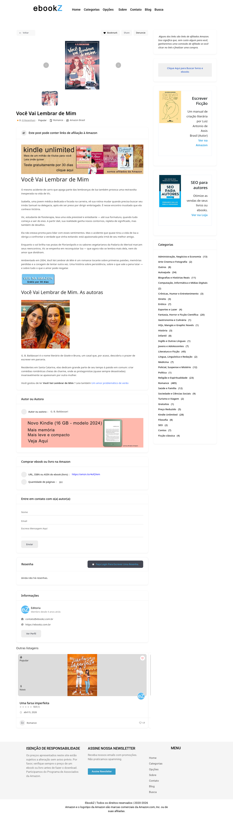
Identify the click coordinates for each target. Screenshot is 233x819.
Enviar (29, 544)
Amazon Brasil (77, 120)
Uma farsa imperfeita (34, 703)
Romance (58, 120)
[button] (109, 9)
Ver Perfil (31, 633)
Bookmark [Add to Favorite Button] (110, 32)
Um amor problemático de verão (109, 383)
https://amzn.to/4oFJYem (86, 474)
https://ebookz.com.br (38, 624)
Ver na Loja (200, 215)
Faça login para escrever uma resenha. (115, 564)
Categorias (92, 9)
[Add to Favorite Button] (142, 658)
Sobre (122, 9)
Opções (108, 9)
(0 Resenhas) (28, 120)
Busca (159, 9)
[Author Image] (141, 696)
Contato (136, 9)
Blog (148, 9)
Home (76, 9)
